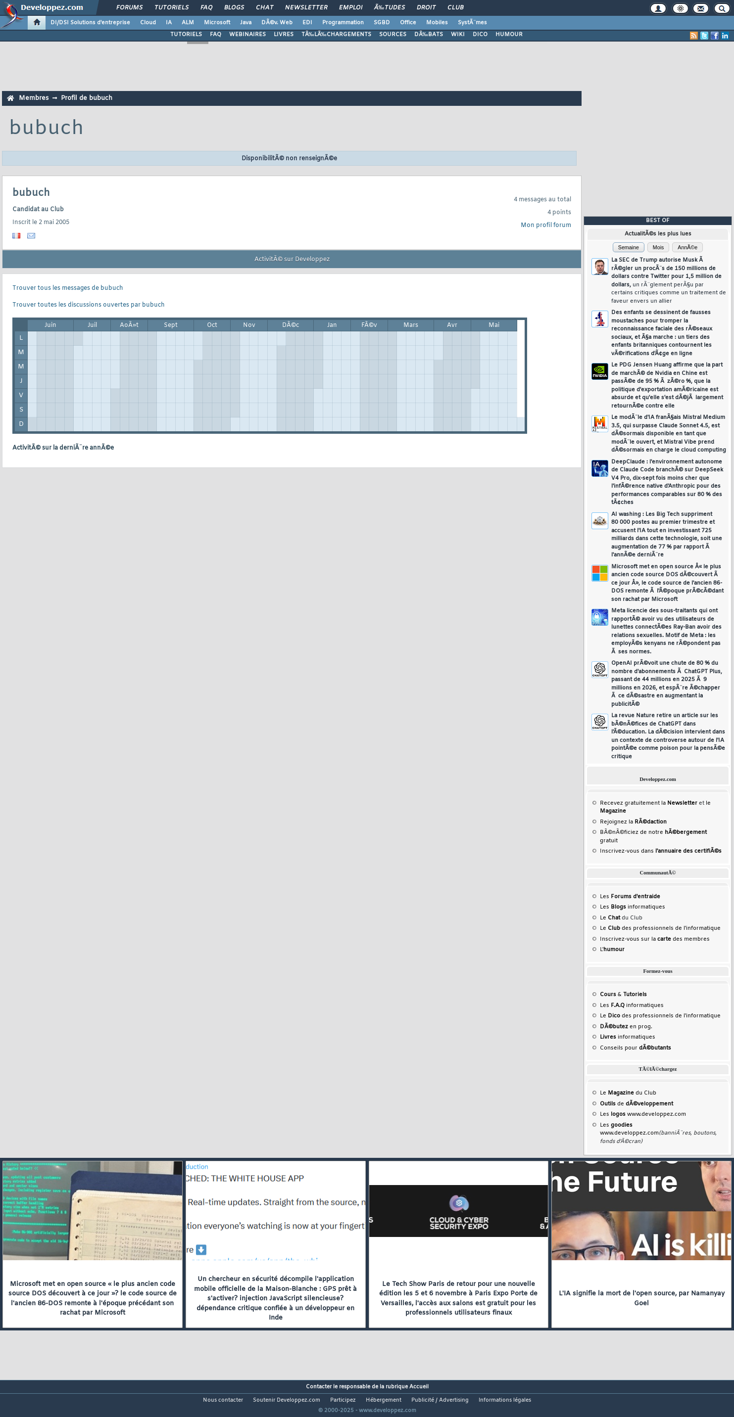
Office (408, 22)
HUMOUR (509, 34)
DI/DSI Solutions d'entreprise (90, 22)
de (636, 1103)
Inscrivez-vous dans (661, 851)
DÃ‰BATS (428, 34)
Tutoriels (171, 8)
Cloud (148, 22)
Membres (34, 98)
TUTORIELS (186, 34)
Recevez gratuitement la (648, 803)
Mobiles (437, 22)
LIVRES (284, 34)
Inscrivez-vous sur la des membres (655, 939)
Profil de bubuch (86, 98)
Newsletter (306, 8)
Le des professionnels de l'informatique (660, 928)
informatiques (627, 1037)
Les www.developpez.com (643, 1114)
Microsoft (217, 22)
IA (169, 22)
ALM (188, 22)
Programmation (343, 22)
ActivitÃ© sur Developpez (292, 260)
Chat (264, 8)
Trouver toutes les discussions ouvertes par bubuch (88, 305)
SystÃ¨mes (472, 22)
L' (612, 949)
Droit (426, 8)
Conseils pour (635, 1048)
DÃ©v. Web (277, 22)
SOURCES (392, 34)
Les (630, 896)
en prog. (626, 1026)
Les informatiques (632, 907)
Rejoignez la (633, 822)
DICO (480, 34)
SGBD (382, 22)
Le (610, 917)
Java (245, 22)
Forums (129, 8)
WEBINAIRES (247, 34)
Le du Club (628, 1093)
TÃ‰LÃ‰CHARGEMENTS (336, 34)
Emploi (350, 8)
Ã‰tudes (389, 8)
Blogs (234, 8)
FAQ (206, 8)
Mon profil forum (546, 225)
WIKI (458, 34)
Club (455, 8)
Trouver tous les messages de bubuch (67, 288)
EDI (307, 22)
